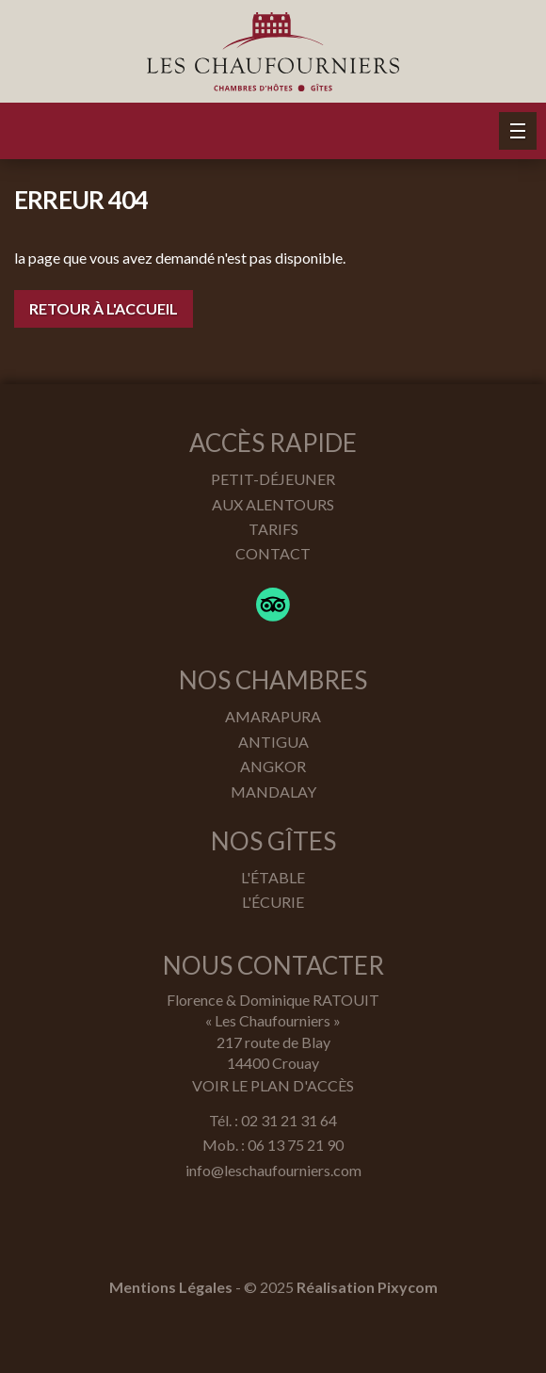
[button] (518, 131)
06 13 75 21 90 (296, 1145)
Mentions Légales (171, 1287)
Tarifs (273, 529)
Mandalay (273, 791)
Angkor (273, 766)
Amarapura (273, 716)
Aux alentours (273, 504)
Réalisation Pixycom (367, 1287)
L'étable (273, 877)
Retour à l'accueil (103, 308)
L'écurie (273, 902)
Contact (273, 553)
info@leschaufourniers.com (273, 1170)
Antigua (273, 742)
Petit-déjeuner (273, 479)
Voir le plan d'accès (273, 1085)
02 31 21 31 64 (289, 1120)
